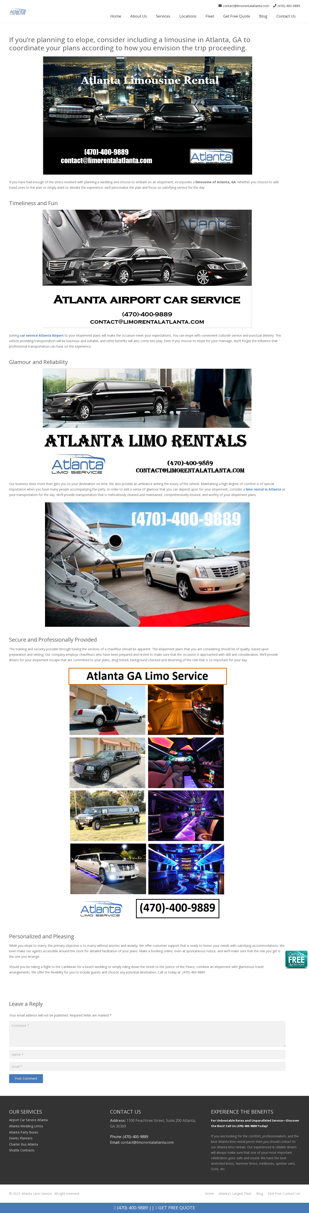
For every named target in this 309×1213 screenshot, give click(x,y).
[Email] (147, 1066)
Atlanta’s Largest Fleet (235, 1193)
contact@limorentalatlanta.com (147, 1142)
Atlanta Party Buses (23, 1132)
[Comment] (147, 1034)
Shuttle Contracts (22, 1150)
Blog (259, 1193)
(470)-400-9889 (131, 1208)
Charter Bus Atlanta (23, 1144)
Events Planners (21, 1138)
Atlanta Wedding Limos (26, 1126)
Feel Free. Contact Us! (284, 1193)
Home (209, 1193)
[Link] (18, 11)
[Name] (147, 1054)
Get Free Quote (175, 1208)
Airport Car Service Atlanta (28, 1120)
